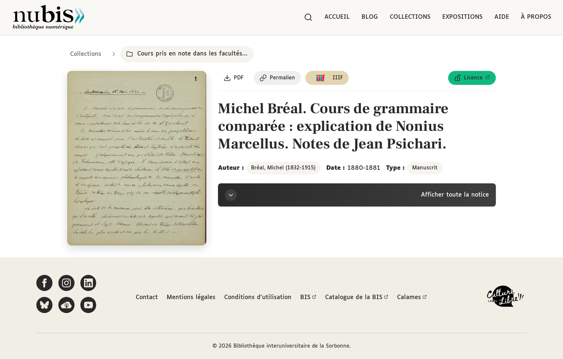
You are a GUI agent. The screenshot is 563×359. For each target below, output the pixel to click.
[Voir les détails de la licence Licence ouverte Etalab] (472, 78)
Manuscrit (424, 168)
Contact (147, 298)
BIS (308, 298)
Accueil (337, 17)
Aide (501, 17)
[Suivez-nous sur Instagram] (66, 283)
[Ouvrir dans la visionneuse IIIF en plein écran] (136, 158)
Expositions (462, 17)
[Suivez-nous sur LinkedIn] (88, 283)
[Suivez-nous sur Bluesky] (44, 305)
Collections (410, 17)
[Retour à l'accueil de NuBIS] (48, 17)
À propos (536, 17)
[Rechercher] (308, 17)
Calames (412, 298)
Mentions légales (191, 298)
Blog (370, 17)
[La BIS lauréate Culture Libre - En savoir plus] (505, 298)
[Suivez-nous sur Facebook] (44, 283)
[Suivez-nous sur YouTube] (88, 305)
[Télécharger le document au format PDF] (234, 78)
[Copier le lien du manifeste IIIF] (328, 78)
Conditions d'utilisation (257, 298)
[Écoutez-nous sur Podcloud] (66, 305)
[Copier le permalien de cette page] (278, 78)
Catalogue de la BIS (356, 298)
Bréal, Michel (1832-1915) (283, 168)
